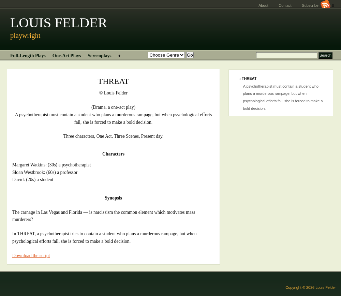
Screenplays (99, 55)
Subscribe (316, 5)
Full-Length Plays (28, 55)
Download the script (31, 255)
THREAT (249, 78)
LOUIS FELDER (58, 22)
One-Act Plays (67, 55)
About (263, 5)
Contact (285, 5)
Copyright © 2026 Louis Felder (310, 287)
